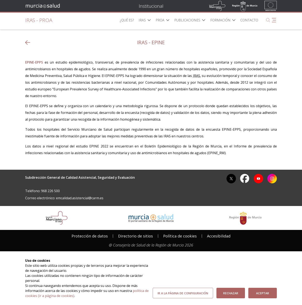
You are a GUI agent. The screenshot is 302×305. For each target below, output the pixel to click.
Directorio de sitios (135, 236)
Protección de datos (90, 236)
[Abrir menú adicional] (274, 20)
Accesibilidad (218, 236)
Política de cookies (180, 236)
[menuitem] (127, 20)
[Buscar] (268, 20)
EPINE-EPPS (34, 62)
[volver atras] (27, 42)
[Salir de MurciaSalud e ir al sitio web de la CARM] (245, 218)
